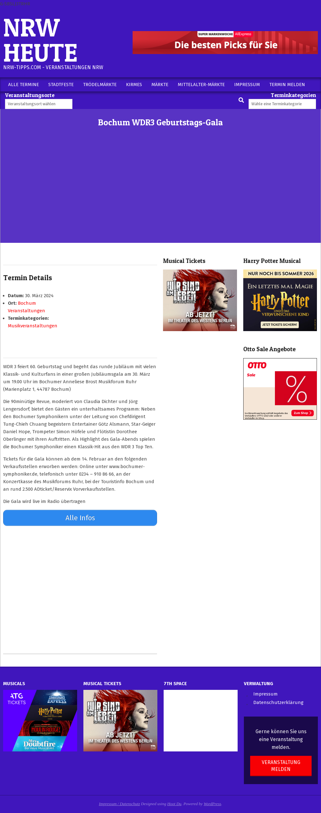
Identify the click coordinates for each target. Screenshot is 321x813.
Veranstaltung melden (281, 765)
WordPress (212, 802)
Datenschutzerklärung (278, 702)
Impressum (265, 693)
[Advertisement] (160, 196)
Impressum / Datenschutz (119, 802)
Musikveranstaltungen (32, 326)
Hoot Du (174, 802)
